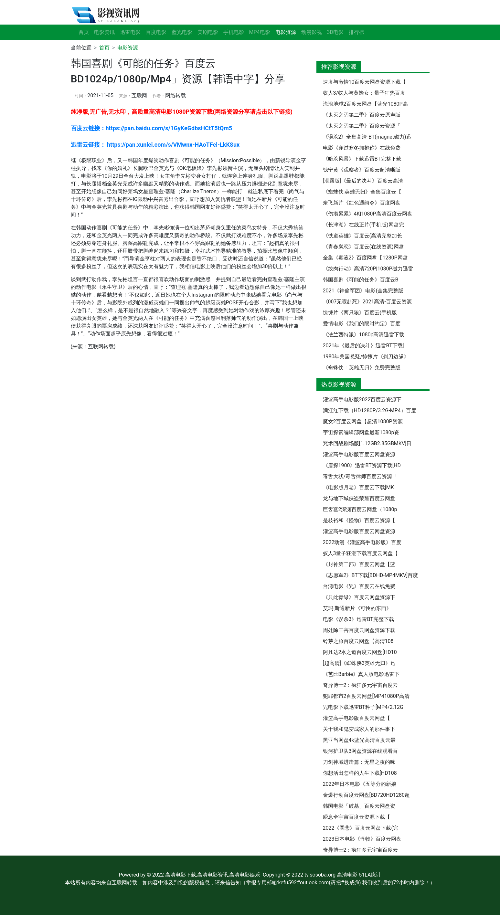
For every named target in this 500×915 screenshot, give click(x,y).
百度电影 (156, 32)
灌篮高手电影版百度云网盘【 (356, 718)
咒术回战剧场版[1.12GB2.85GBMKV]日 (367, 443)
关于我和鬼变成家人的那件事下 (359, 729)
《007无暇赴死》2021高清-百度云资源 (367, 302)
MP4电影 (259, 32)
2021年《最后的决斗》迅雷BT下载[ (363, 345)
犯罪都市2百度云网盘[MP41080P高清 (366, 696)
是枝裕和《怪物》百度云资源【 (359, 520)
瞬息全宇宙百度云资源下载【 (356, 817)
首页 (84, 32)
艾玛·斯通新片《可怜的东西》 (357, 608)
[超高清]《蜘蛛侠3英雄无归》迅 (359, 663)
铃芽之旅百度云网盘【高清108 (358, 641)
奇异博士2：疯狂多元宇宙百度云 (360, 685)
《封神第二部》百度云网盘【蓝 (359, 564)
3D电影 (335, 32)
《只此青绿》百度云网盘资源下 (359, 597)
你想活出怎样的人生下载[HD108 (360, 773)
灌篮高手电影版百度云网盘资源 (359, 454)
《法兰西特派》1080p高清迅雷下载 (364, 334)
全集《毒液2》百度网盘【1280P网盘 (365, 258)
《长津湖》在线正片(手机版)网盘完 (363, 225)
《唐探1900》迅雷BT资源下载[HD (362, 465)
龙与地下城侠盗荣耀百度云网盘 (359, 498)
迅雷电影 (130, 32)
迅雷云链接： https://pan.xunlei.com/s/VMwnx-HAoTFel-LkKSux (155, 144)
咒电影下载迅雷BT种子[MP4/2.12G (363, 707)
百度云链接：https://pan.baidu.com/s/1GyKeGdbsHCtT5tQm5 (151, 128)
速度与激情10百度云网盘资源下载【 (364, 82)
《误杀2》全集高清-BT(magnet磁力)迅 (367, 137)
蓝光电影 (182, 32)
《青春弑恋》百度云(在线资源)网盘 (363, 247)
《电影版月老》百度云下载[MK (358, 487)
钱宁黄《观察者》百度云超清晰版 (361, 170)
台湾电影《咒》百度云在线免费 (359, 586)
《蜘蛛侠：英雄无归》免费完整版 (361, 367)
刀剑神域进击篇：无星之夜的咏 (359, 762)
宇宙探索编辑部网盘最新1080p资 (361, 432)
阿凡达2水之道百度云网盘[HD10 (360, 652)
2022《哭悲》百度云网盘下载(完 (360, 828)
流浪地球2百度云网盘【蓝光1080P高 (365, 104)
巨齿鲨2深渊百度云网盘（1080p (360, 509)
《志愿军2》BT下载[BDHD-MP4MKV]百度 (370, 575)
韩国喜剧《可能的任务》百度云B (361, 280)
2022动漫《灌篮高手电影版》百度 (362, 542)
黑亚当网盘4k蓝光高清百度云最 (359, 740)
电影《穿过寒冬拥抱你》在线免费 (361, 148)
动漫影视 (311, 32)
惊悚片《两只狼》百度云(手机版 (360, 313)
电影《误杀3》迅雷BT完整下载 (358, 619)
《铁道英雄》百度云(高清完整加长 (362, 236)
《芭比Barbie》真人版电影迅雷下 (361, 674)
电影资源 (127, 48)
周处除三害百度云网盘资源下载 (359, 630)
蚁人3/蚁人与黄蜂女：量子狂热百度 (364, 93)
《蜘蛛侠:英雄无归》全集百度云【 (362, 192)
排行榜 (356, 32)
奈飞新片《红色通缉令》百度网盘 (361, 203)
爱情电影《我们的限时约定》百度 (361, 324)
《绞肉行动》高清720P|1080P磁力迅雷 (368, 269)
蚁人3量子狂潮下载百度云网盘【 (360, 553)
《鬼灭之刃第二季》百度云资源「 (361, 126)
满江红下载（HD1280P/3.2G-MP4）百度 (369, 410)
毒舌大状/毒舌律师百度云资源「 (360, 476)
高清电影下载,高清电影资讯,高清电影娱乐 (212, 875)
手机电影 (233, 32)
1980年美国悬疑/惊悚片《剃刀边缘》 (366, 356)
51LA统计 (370, 875)
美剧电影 (207, 32)
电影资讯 (104, 32)
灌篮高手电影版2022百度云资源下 (362, 399)
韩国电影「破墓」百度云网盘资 (359, 806)
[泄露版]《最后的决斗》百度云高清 (363, 181)
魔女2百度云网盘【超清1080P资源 (363, 421)
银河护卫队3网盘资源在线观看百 (360, 751)
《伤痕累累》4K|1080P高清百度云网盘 (367, 214)
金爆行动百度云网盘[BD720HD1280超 (366, 795)
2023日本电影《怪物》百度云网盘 (362, 839)
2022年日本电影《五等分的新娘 (360, 784)
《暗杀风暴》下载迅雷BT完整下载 (362, 159)
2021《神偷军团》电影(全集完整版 (363, 291)
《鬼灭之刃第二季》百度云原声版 (361, 115)
